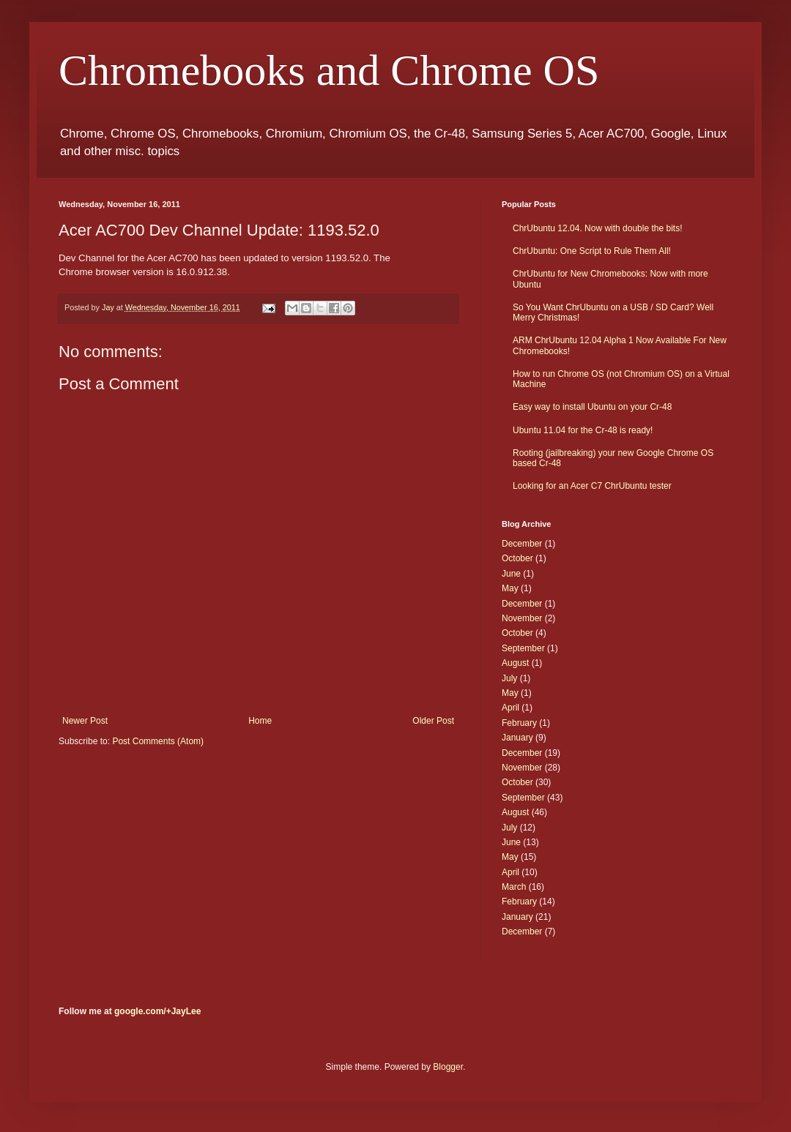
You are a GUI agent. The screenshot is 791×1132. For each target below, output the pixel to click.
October (517, 558)
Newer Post (85, 721)
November (522, 618)
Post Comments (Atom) (158, 741)
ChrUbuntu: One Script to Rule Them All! (592, 251)
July (509, 678)
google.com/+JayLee (157, 1011)
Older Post (433, 721)
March (514, 887)
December (522, 544)
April (510, 707)
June (511, 574)
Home (260, 721)
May (510, 588)
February (519, 723)
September (523, 648)
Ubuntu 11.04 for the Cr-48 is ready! (583, 430)
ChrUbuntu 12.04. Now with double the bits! (597, 228)
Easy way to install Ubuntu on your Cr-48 (592, 407)
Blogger (448, 1067)
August (515, 663)
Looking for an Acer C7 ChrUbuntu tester (592, 486)
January (517, 737)
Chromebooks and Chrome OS (329, 70)
